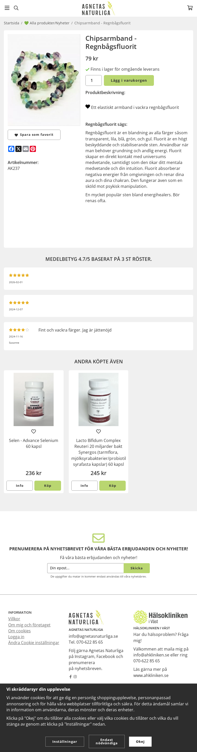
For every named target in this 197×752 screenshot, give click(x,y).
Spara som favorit (34, 134)
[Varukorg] (189, 8)
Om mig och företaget (29, 625)
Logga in (16, 637)
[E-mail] (25, 149)
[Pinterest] (32, 149)
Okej (140, 741)
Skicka (137, 568)
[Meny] (7, 8)
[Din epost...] (85, 568)
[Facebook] (11, 149)
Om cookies (19, 631)
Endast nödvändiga (107, 741)
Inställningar (64, 741)
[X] (18, 149)
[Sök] (16, 8)
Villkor (14, 619)
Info (20, 485)
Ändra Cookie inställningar (33, 642)
